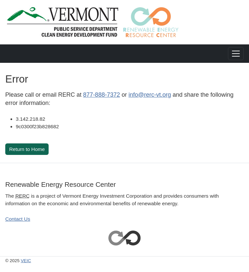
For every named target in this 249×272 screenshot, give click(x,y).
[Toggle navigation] (236, 53)
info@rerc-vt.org (149, 94)
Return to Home (27, 149)
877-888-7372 (101, 94)
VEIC (26, 260)
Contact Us (17, 219)
